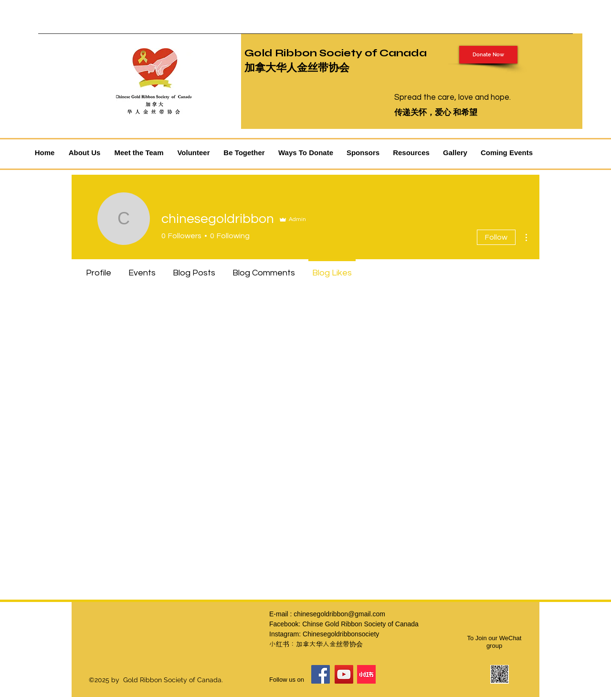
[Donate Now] (488, 54)
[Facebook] (320, 674)
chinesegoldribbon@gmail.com (339, 614)
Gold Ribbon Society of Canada (335, 53)
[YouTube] (344, 674)
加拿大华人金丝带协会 (296, 68)
